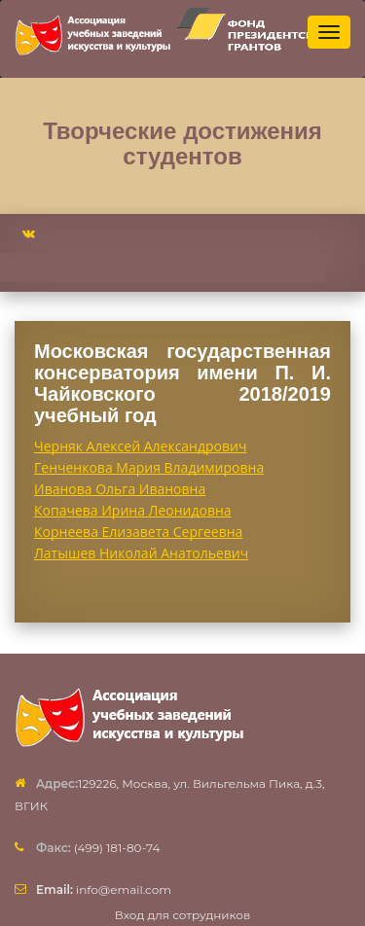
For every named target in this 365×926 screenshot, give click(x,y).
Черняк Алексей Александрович (140, 446)
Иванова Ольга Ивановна (119, 489)
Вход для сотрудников (183, 915)
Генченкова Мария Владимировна (149, 467)
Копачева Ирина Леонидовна (133, 510)
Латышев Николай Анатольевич (141, 553)
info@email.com (103, 889)
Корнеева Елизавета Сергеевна (138, 531)
